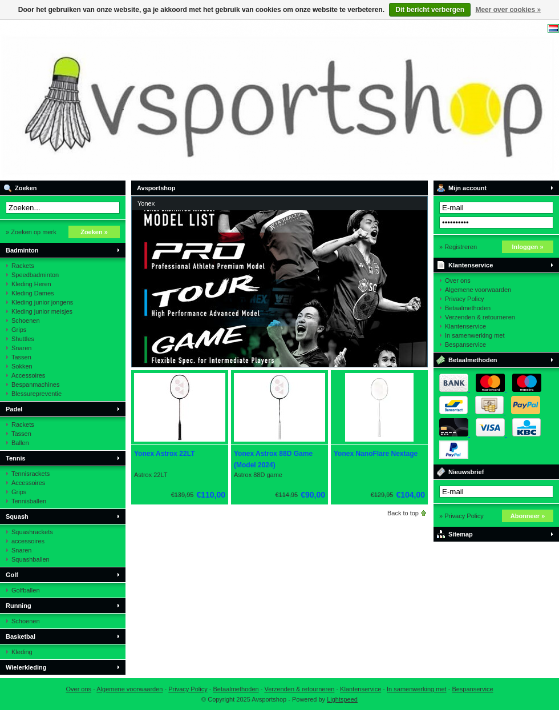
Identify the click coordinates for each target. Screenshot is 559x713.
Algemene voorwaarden (478, 289)
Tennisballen (28, 501)
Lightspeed (342, 699)
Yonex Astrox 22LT (164, 454)
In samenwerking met (475, 335)
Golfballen (25, 590)
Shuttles (22, 338)
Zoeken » (94, 232)
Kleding (22, 651)
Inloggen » (528, 246)
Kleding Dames (32, 293)
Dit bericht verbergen (429, 10)
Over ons (458, 280)
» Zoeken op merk (31, 232)
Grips (18, 329)
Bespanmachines (35, 384)
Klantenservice (470, 265)
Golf (12, 574)
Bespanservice (465, 344)
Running (18, 605)
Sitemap (460, 534)
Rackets (22, 265)
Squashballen (30, 559)
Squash (17, 516)
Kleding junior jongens (42, 302)
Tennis (16, 458)
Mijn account (467, 188)
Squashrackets (32, 531)
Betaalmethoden (468, 308)
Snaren (21, 348)
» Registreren (458, 246)
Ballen (20, 442)
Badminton (22, 250)
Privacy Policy (464, 298)
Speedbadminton (35, 274)
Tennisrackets (30, 473)
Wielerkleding (26, 667)
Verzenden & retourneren (480, 317)
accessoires (27, 541)
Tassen (21, 357)
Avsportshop (151, 100)
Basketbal (20, 636)
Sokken (22, 366)
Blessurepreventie (36, 393)
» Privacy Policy (461, 515)
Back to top (403, 513)
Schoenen (25, 320)
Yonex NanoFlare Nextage (376, 454)
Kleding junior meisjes (41, 311)
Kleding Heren (31, 284)
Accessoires (28, 375)
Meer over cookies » (508, 10)
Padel (14, 409)
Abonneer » (528, 515)
